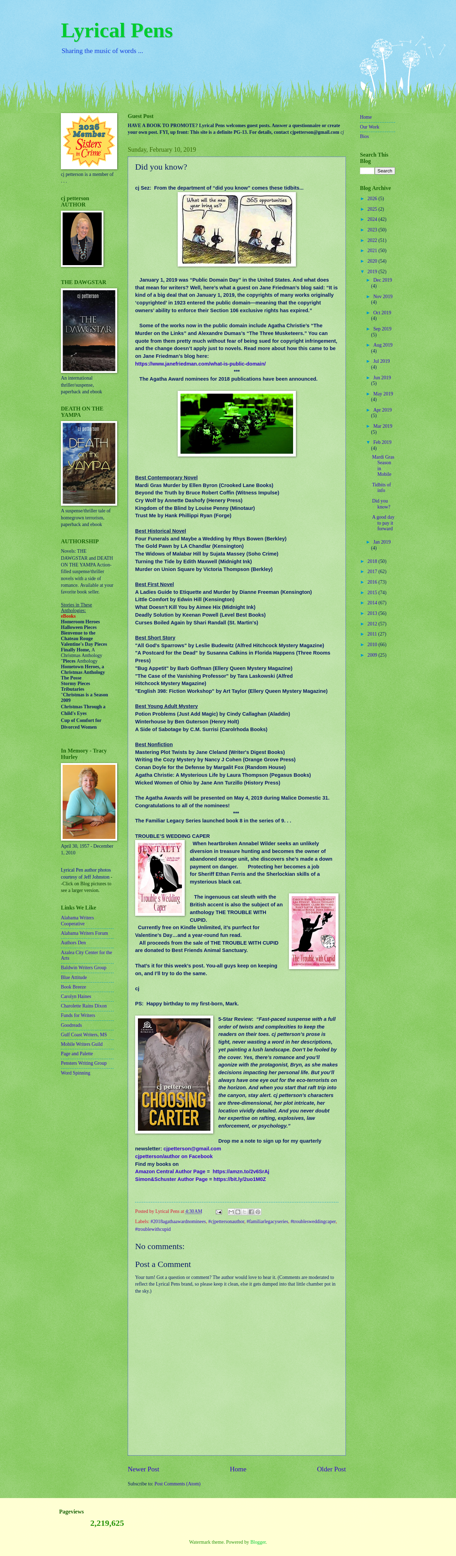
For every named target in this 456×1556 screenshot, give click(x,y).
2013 (372, 613)
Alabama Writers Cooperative (77, 920)
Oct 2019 (382, 312)
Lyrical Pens (117, 30)
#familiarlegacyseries (267, 1221)
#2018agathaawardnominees (178, 1221)
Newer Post (143, 1469)
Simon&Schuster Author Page (171, 1179)
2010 (372, 644)
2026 (372, 198)
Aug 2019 (383, 345)
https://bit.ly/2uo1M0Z (240, 1179)
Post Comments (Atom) (177, 1483)
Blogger (258, 1542)
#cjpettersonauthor (226, 1221)
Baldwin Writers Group (83, 967)
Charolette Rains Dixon (84, 1006)
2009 (372, 655)
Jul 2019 (381, 361)
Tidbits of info (381, 487)
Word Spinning (75, 1073)
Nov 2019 (383, 296)
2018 (372, 561)
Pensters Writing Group (84, 1063)
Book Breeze (73, 987)
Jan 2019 (382, 542)
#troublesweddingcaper (313, 1221)
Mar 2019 (382, 426)
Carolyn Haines (76, 996)
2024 (372, 219)
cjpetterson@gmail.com (192, 1148)
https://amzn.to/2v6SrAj (241, 1171)
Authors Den (73, 942)
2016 (372, 582)
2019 (372, 271)
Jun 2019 (382, 377)
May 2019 (383, 393)
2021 (372, 250)
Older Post (331, 1469)
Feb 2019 (382, 442)
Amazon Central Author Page (170, 1171)
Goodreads (71, 1025)
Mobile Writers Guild (82, 1044)
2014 (372, 602)
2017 (372, 571)
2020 (372, 261)
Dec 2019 (382, 280)
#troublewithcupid (153, 1229)
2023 (372, 229)
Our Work (369, 127)
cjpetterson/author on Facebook (174, 1156)
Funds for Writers (78, 1015)
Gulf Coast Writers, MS (84, 1034)
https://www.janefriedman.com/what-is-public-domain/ (200, 364)
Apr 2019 (382, 410)
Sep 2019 (382, 328)
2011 (372, 634)
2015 (372, 592)
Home (238, 1469)
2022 (372, 240)
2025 (372, 209)
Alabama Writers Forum (84, 933)
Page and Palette (77, 1053)
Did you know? (381, 504)
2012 (372, 623)
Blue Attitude (74, 977)
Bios (364, 136)
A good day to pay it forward (383, 522)
